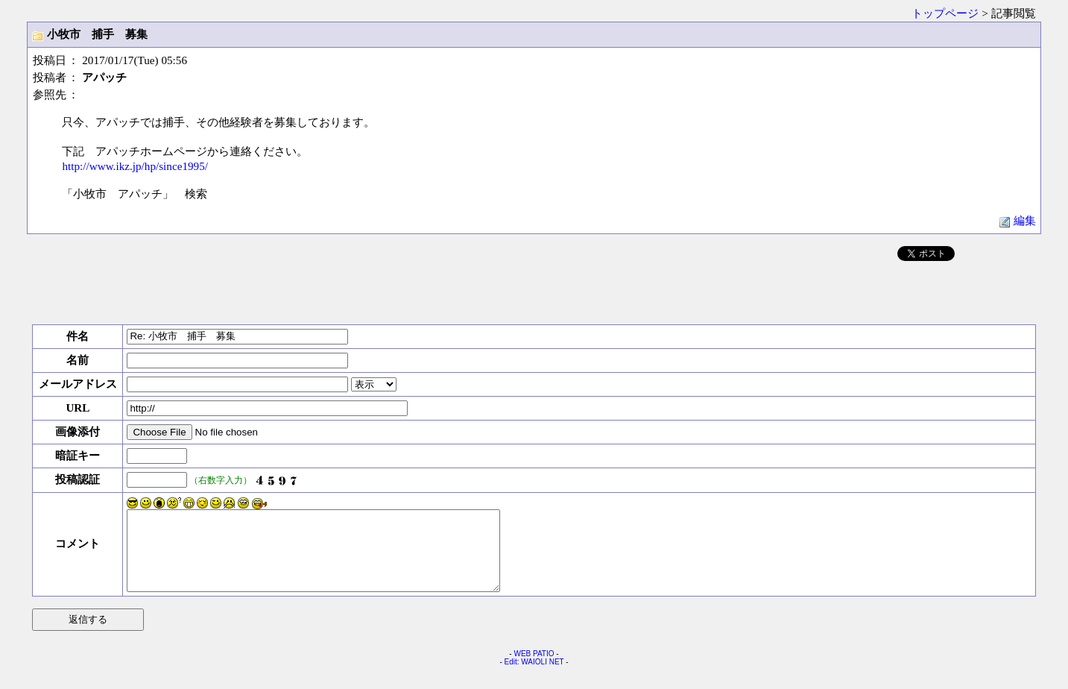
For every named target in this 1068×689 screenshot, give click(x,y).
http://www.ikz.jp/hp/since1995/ (135, 166)
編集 (1017, 220)
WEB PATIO (534, 669)
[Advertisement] (534, 290)
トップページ (945, 13)
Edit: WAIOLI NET (533, 677)
